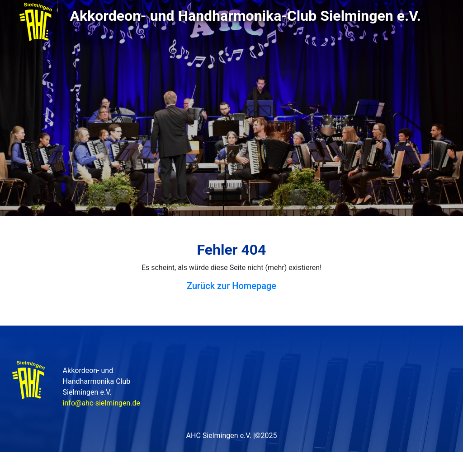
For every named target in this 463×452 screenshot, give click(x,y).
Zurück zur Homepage (231, 285)
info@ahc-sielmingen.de (101, 403)
